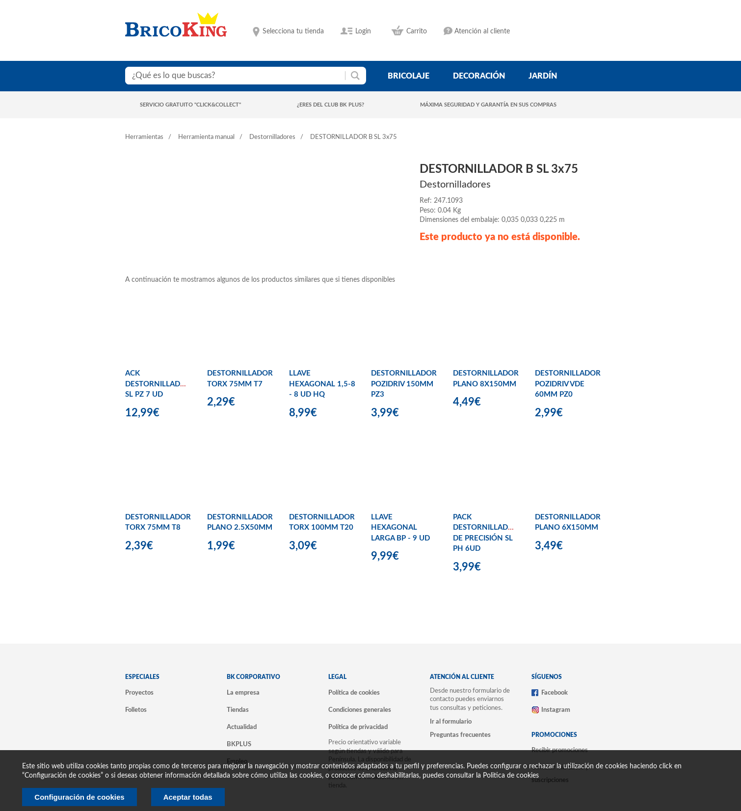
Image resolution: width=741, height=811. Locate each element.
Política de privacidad (358, 727)
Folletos (136, 710)
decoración (479, 76)
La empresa (243, 693)
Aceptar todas (187, 797)
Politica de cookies (511, 775)
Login (363, 31)
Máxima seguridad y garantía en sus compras (488, 105)
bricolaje (408, 76)
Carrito (416, 31)
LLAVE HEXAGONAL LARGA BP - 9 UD (400, 528)
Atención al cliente (482, 31)
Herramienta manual (206, 137)
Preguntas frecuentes (460, 735)
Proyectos (139, 693)
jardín (543, 76)
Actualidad (242, 727)
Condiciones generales (359, 710)
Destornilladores (272, 137)
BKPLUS (239, 744)
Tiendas (238, 710)
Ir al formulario (451, 722)
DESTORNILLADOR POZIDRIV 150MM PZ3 (404, 384)
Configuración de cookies (79, 797)
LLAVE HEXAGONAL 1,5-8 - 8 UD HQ (322, 384)
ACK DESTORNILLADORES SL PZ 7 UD (162, 384)
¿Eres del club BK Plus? (330, 105)
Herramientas (144, 137)
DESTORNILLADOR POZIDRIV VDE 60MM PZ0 (568, 384)
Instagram (555, 710)
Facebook (554, 693)
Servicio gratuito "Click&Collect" (190, 105)
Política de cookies (354, 693)
